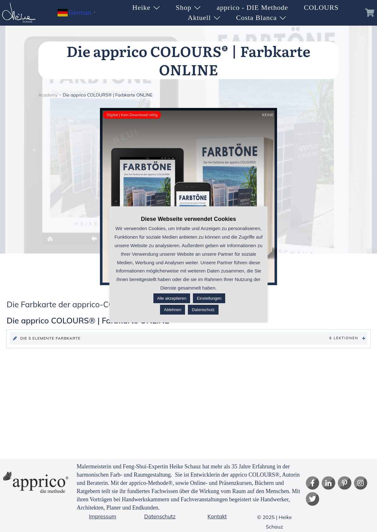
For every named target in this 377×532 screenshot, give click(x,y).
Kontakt (217, 516)
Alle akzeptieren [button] (172, 298)
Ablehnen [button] (172, 309)
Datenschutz (160, 516)
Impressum (102, 516)
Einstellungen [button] (209, 298)
